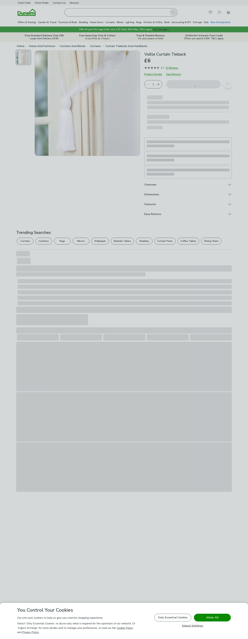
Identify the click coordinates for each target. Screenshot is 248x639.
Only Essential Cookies (173, 617)
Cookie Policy (125, 628)
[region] (124, 621)
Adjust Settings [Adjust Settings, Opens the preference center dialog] (192, 625)
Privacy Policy (30, 632)
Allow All (212, 617)
